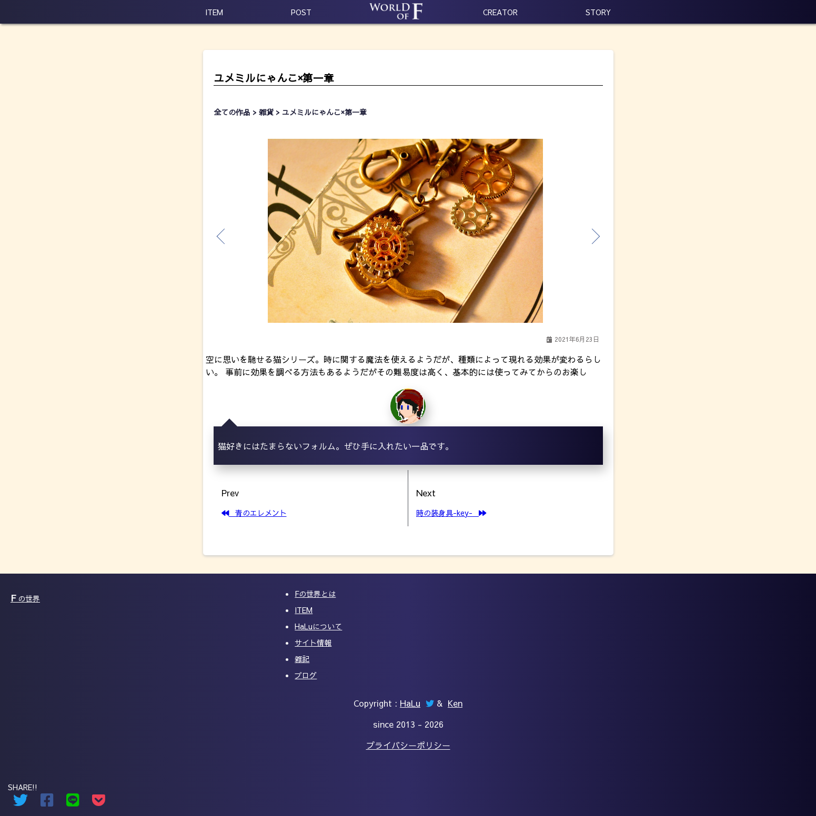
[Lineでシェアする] (72, 802)
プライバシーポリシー (408, 745)
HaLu (410, 703)
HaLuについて (318, 626)
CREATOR (500, 12)
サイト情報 (313, 642)
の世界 (25, 598)
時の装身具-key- (451, 512)
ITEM (214, 12)
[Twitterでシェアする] (20, 802)
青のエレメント (254, 512)
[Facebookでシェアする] (47, 802)
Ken (455, 703)
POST (301, 12)
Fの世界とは (315, 593)
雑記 (302, 659)
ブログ (306, 675)
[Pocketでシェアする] (98, 802)
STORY (598, 12)
